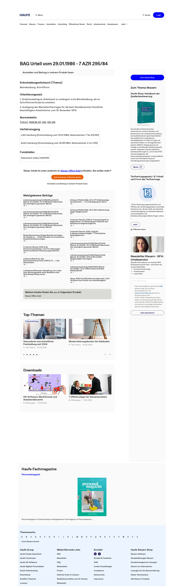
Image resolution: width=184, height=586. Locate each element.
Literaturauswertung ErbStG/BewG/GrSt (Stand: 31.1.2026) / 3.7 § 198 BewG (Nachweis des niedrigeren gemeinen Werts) (42, 202)
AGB (161, 286)
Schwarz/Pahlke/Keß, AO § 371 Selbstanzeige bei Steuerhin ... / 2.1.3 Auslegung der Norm (89, 201)
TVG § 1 (24, 122)
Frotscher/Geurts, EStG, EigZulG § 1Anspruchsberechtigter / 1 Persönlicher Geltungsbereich (88, 233)
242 (44, 122)
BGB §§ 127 (35, 122)
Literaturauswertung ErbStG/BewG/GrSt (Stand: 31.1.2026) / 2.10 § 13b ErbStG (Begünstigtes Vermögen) (87, 257)
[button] (39, 15)
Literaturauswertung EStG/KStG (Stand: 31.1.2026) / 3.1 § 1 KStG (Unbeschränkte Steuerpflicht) (87, 268)
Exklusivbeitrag (31, 321)
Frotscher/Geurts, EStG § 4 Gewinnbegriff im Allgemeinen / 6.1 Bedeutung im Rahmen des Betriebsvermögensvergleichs (89, 221)
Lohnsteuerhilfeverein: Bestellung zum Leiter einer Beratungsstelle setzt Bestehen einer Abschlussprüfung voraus (42, 272)
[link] (23, 24)
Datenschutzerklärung (143, 293)
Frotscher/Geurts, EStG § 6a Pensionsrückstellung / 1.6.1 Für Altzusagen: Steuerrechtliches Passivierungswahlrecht (41, 249)
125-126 (51, 122)
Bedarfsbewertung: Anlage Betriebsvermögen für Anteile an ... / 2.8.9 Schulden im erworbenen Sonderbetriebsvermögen (43, 237)
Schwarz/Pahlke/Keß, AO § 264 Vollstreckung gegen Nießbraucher (89, 211)
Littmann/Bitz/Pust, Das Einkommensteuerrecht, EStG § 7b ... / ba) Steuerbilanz (41, 260)
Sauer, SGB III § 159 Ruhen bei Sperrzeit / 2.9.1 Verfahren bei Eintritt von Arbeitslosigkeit (90, 279)
